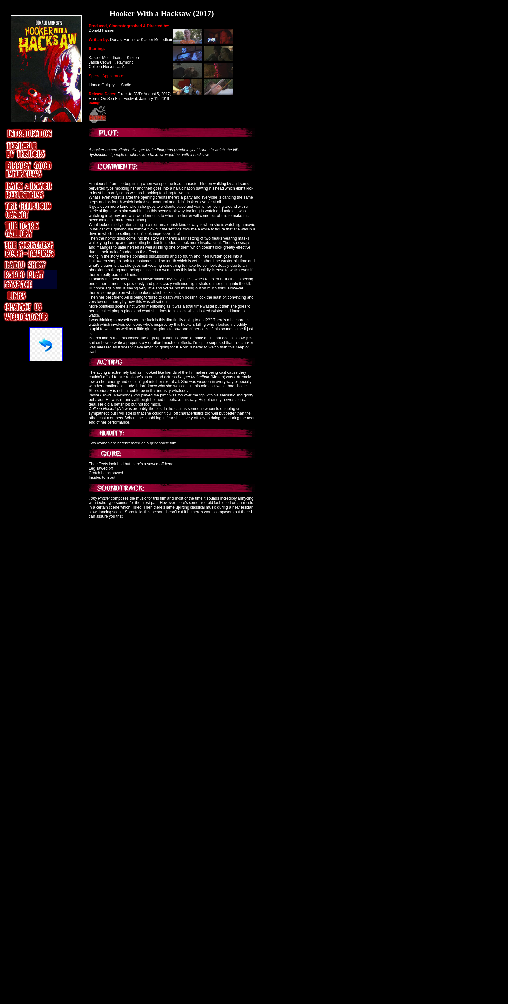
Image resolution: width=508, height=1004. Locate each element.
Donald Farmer (102, 30)
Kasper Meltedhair (156, 39)
